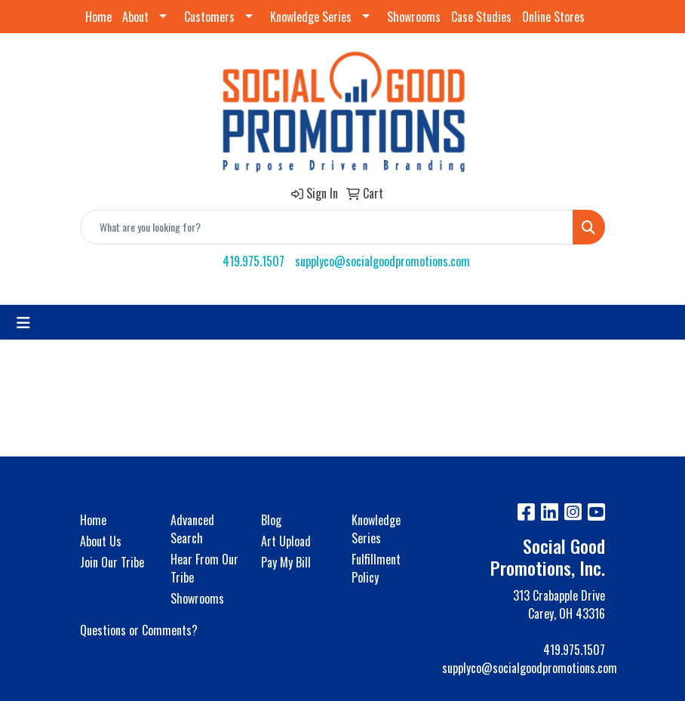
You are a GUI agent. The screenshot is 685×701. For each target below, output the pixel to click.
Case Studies (481, 17)
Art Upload (286, 541)
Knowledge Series (311, 17)
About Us (100, 541)
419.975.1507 (253, 261)
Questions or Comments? (139, 630)
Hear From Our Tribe (204, 568)
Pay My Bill (286, 562)
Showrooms (414, 17)
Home (98, 17)
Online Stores (553, 17)
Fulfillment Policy (376, 568)
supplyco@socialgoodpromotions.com (382, 261)
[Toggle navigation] (23, 322)
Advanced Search (192, 529)
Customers (209, 17)
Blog (271, 520)
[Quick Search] (326, 227)
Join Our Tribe (112, 562)
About (135, 17)
